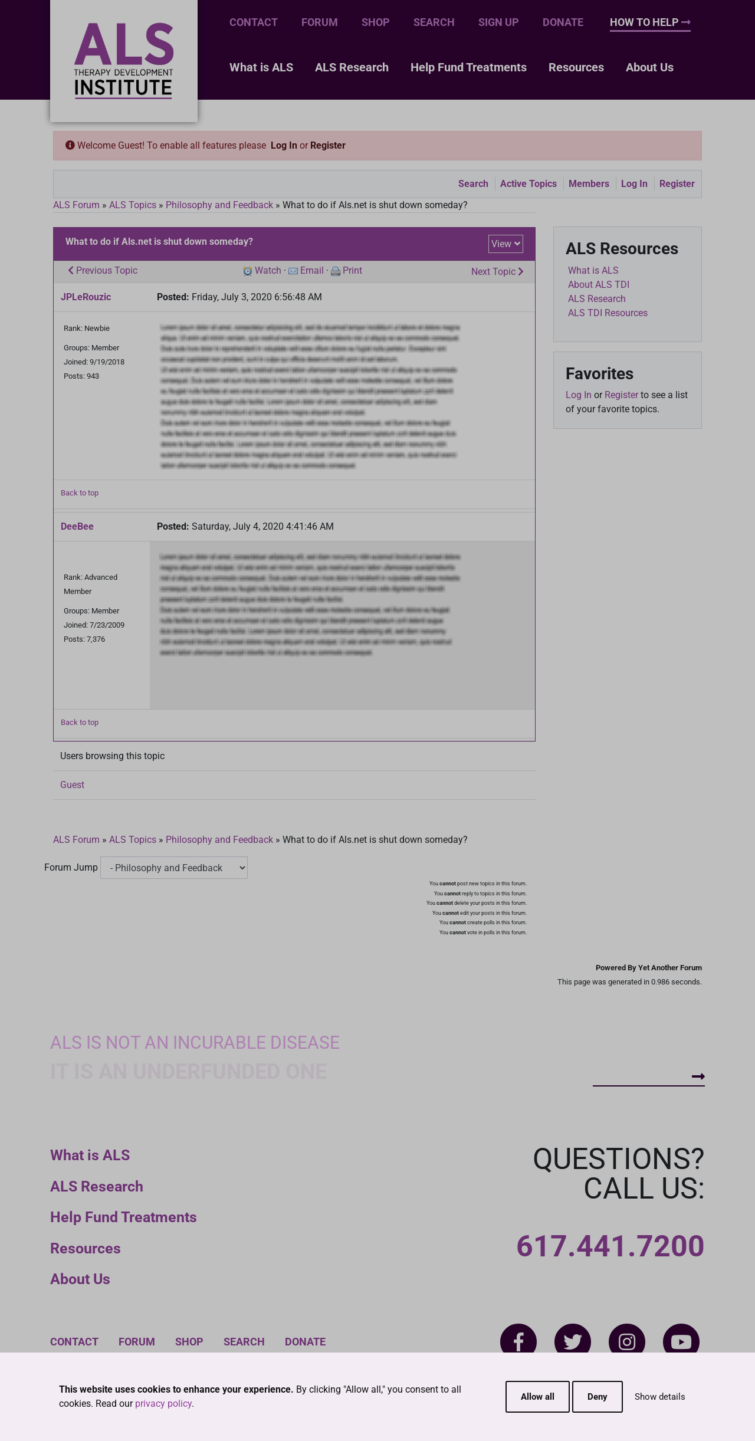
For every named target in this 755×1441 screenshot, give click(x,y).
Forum (319, 22)
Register (328, 145)
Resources (576, 67)
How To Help (650, 22)
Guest (72, 784)
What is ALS (261, 67)
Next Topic (497, 271)
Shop (376, 22)
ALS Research (352, 67)
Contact (253, 22)
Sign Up (498, 22)
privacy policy (163, 1403)
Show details (660, 1396)
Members (589, 183)
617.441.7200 (610, 1246)
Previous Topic (102, 270)
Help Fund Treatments (469, 67)
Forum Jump (71, 867)
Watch (268, 270)
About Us (650, 67)
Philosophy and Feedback (219, 205)
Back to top (80, 492)
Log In (284, 145)
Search (434, 22)
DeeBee (77, 526)
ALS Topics (132, 205)
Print (352, 270)
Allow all (537, 1396)
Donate (563, 22)
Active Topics (528, 183)
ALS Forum (77, 205)
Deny (597, 1396)
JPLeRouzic (86, 297)
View (501, 244)
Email (312, 270)
